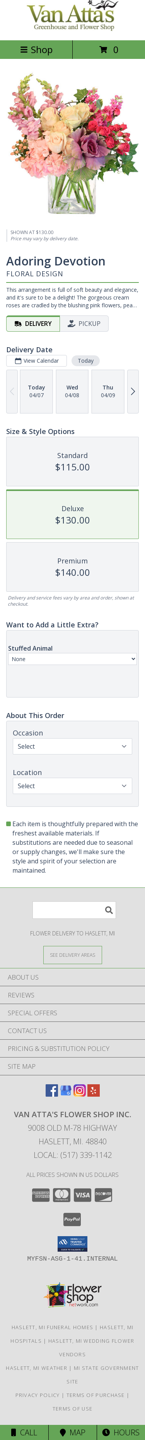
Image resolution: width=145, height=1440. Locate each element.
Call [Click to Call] (24, 1432)
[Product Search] (74, 910)
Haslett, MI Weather (36, 1367)
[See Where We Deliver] (72, 954)
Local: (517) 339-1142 (73, 1155)
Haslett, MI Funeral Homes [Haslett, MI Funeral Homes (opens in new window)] (53, 1327)
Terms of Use (73, 1408)
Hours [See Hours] (121, 1432)
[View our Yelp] (93, 1094)
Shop (36, 49)
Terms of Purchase (96, 1395)
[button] (72, 1244)
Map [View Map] (72, 1432)
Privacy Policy (37, 1395)
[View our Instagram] (79, 1094)
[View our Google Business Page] (66, 1094)
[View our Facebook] (52, 1094)
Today (86, 360)
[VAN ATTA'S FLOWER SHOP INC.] (72, 29)
